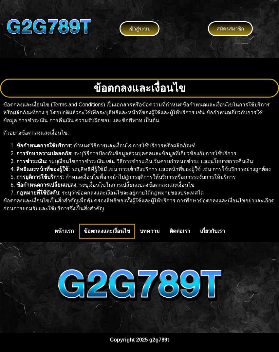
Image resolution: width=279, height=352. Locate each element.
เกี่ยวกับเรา (212, 231)
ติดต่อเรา (180, 231)
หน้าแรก (64, 231)
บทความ (150, 231)
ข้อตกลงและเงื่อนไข (107, 231)
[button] (139, 68)
